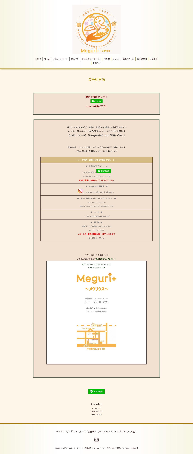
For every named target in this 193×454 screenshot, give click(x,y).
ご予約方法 (142, 59)
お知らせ (97, 63)
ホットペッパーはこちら (96, 202)
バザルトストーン (60, 59)
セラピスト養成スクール (123, 59)
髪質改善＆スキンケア (91, 59)
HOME (38, 59)
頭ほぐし (75, 59)
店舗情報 (154, 59)
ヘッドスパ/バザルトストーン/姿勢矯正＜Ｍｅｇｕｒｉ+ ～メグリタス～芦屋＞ (96, 431)
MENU (107, 59)
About (47, 59)
